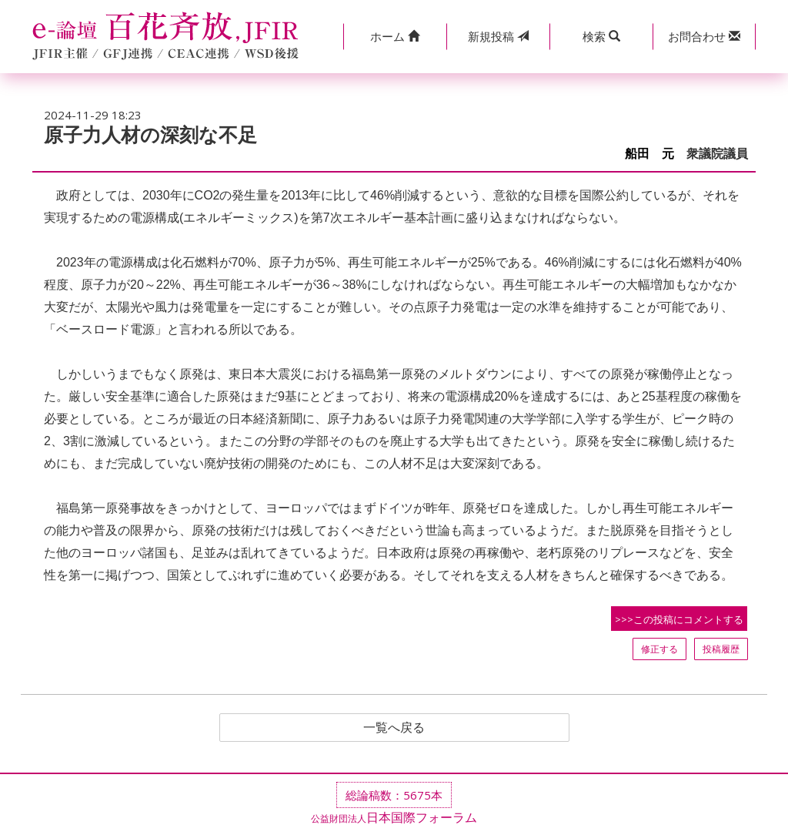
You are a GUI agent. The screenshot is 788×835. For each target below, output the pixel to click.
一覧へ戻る (394, 727)
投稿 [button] (498, 36)
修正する (659, 649)
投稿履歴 (721, 649)
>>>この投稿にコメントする (679, 619)
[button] (394, 36)
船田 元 (649, 153)
